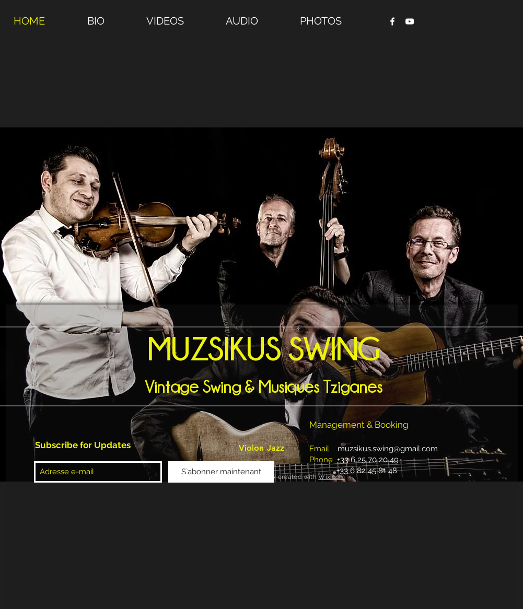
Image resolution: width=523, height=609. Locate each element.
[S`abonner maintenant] (221, 472)
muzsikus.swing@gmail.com (388, 448)
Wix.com (331, 477)
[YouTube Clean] (409, 21)
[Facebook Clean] (392, 21)
